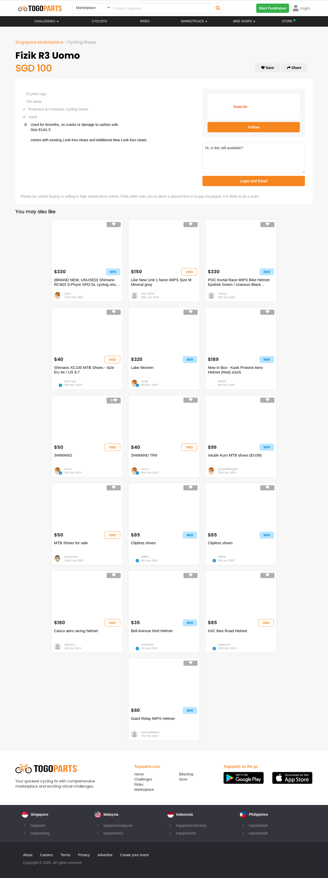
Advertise (104, 855)
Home (139, 774)
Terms (65, 855)
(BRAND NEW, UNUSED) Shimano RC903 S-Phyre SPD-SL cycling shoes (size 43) (87, 282)
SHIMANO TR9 (144, 455)
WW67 (222, 381)
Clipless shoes (143, 543)
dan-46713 (148, 294)
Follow (253, 127)
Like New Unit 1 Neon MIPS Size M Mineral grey (161, 282)
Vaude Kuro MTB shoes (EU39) (235, 455)
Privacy (84, 855)
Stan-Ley (70, 381)
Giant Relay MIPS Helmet (153, 718)
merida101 (147, 645)
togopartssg (40, 833)
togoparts (38, 825)
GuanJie (240, 107)
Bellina (145, 557)
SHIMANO (63, 455)
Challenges (47, 21)
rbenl (67, 294)
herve (67, 469)
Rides (145, 21)
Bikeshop (186, 774)
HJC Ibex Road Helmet (227, 631)
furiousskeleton (150, 732)
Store (183, 779)
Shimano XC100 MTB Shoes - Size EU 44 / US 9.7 (84, 369)
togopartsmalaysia (118, 825)
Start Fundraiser (272, 8)
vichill (144, 381)
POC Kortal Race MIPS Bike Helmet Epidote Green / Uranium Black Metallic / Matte (239, 282)
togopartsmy (113, 833)
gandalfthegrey (228, 469)
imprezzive (71, 557)
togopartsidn (186, 833)
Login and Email (254, 181)
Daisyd (222, 294)
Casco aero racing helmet (76, 631)
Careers (46, 855)
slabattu (69, 645)
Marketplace (144, 790)
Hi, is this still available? (253, 158)
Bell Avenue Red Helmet (151, 631)
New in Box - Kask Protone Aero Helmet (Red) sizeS (235, 369)
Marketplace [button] (194, 21)
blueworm (224, 645)
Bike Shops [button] (244, 21)
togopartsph (258, 825)
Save (267, 68)
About (28, 855)
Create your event (134, 855)
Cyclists (99, 21)
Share (294, 68)
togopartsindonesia (191, 825)
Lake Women (142, 367)
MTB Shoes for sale (71, 543)
